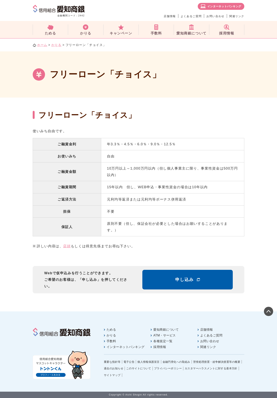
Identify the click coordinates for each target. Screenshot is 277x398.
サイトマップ (112, 375)
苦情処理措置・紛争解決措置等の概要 (216, 361)
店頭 (67, 246)
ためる (111, 329)
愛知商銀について (166, 329)
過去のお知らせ (113, 368)
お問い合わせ (215, 16)
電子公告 (129, 361)
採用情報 (159, 347)
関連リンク (236, 16)
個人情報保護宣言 (148, 361)
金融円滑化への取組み (176, 361)
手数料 (111, 341)
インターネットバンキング (224, 6)
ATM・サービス (164, 335)
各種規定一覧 (162, 341)
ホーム (42, 45)
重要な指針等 (112, 361)
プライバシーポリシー (168, 368)
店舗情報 (170, 16)
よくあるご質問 (191, 16)
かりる (56, 45)
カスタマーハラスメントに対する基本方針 (211, 368)
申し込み (184, 279)
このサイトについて (138, 368)
